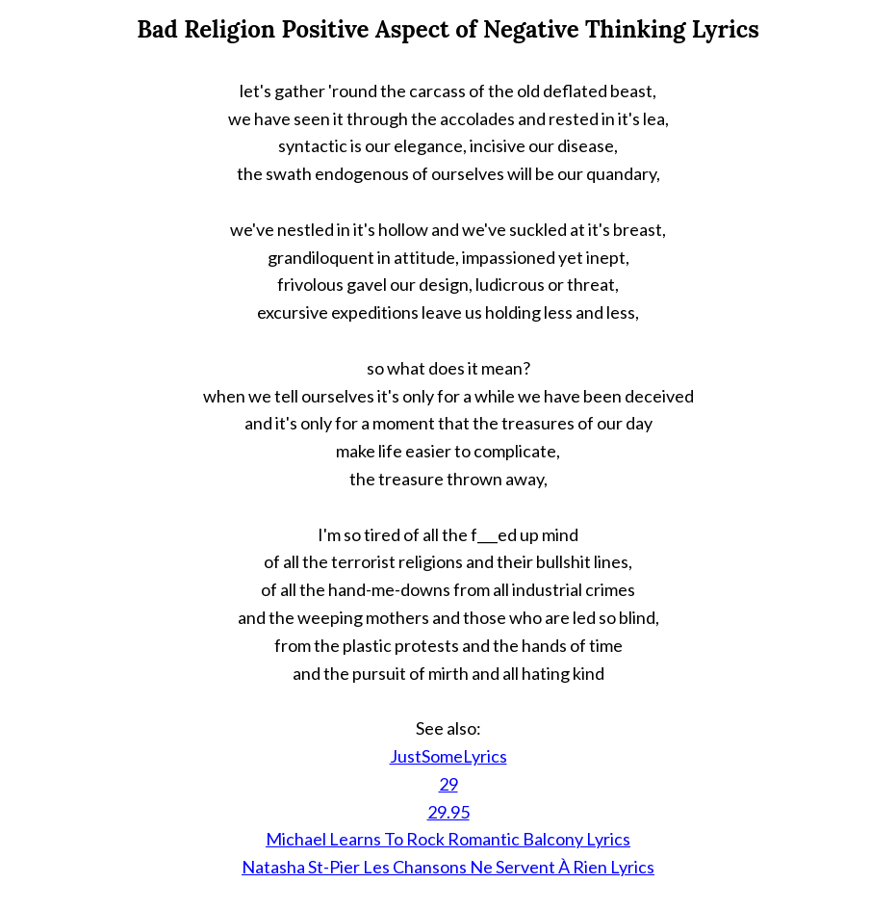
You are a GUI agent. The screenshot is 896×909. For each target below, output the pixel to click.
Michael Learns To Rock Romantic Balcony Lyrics (448, 838)
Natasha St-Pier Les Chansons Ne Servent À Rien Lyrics (448, 866)
